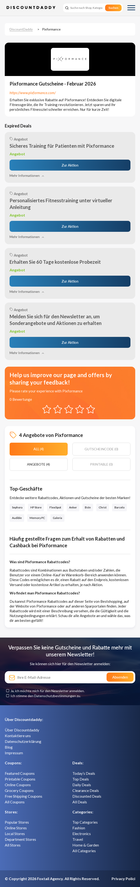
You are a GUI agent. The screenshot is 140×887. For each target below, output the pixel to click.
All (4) (38, 449)
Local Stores (15, 833)
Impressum (14, 752)
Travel (77, 839)
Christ (103, 507)
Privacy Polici (123, 878)
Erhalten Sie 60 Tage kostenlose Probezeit (55, 262)
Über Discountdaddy (22, 730)
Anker (73, 507)
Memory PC (37, 518)
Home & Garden (85, 845)
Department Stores (20, 839)
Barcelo (119, 507)
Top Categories (85, 822)
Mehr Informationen (27, 175)
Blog (9, 747)
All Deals (79, 802)
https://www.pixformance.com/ (33, 93)
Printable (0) (101, 464)
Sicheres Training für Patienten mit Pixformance (62, 146)
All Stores (13, 845)
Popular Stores (17, 822)
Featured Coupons (20, 773)
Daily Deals (81, 784)
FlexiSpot (55, 507)
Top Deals (80, 779)
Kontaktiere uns (18, 735)
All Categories (84, 850)
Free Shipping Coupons (23, 796)
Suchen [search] (113, 8)
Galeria (57, 518)
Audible (17, 518)
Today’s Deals (83, 773)
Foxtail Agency (50, 878)
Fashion (78, 828)
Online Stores (16, 828)
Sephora (17, 507)
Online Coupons (18, 784)
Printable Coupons (20, 779)
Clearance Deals (85, 790)
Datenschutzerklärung (23, 741)
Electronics (81, 833)
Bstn (88, 507)
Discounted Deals (86, 796)
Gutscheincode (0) (101, 449)
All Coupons (15, 802)
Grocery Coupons (19, 790)
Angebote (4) (38, 464)
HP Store (36, 507)
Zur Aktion (70, 165)
